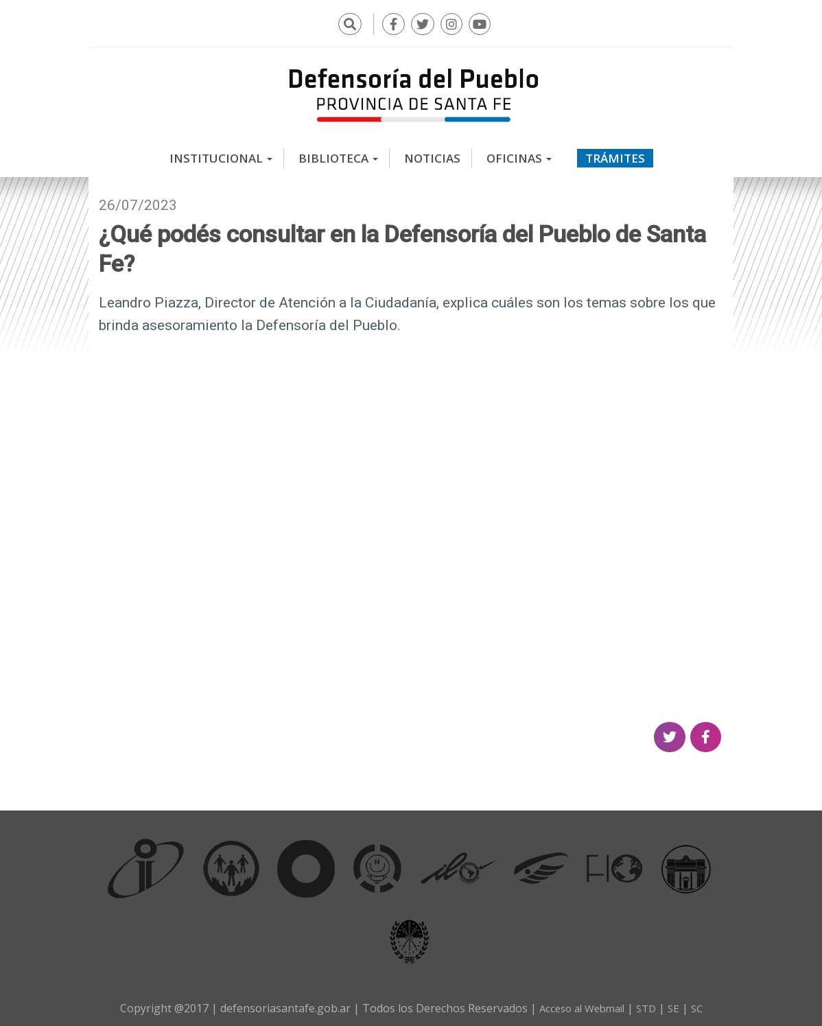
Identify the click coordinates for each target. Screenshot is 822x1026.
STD (649, 1004)
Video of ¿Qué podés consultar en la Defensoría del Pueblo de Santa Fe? (411, 521)
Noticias (432, 154)
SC (702, 1004)
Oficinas (519, 154)
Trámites (615, 154)
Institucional (220, 154)
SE (678, 1004)
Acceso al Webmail (579, 1004)
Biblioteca (338, 154)
